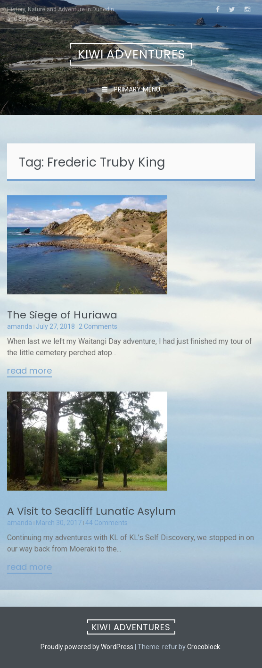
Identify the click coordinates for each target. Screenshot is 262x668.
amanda (19, 326)
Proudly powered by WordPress (87, 647)
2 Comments (98, 326)
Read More (29, 371)
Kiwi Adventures (131, 54)
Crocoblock (203, 647)
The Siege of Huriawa (62, 315)
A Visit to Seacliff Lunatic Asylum (91, 511)
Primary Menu (136, 89)
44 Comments (106, 522)
